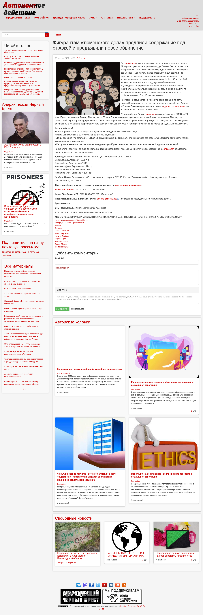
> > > (25, 389)
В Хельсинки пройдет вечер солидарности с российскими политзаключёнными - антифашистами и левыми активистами (20, 211)
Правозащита (78, 223)
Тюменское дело (62, 247)
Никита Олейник (62, 236)
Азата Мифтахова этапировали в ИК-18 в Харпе (22, 146)
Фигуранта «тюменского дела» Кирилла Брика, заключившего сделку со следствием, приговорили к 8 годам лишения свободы (23, 92)
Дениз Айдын (61, 244)
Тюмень (58, 228)
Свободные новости (73, 518)
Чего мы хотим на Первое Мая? (18, 289)
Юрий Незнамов (62, 231)
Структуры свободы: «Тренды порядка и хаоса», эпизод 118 (21, 57)
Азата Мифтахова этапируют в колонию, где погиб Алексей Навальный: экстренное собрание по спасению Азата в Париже (23, 336)
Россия (58, 225)
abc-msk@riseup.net (107, 199)
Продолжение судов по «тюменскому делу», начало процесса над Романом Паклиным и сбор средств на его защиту (23, 71)
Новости (58, 35)
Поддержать (147, 17)
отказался (169, 149)
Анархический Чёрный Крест (75, 220)
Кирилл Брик (60, 239)
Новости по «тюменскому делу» (18, 77)
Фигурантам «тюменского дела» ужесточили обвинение (23, 51)
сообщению (130, 63)
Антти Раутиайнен (65, 373)
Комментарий (62, 268)
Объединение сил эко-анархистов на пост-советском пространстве (175, 554)
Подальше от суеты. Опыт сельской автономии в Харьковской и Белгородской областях (77, 556)
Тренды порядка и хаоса (69, 17)
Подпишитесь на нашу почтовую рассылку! (23, 244)
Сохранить (61, 309)
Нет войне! (41, 17)
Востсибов (135, 389)
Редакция (81, 58)
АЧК (93, 17)
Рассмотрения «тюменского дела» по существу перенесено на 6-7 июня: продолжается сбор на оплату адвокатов (22, 83)
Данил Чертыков (62, 233)
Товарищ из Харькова (66, 562)
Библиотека (126, 17)
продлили (151, 114)
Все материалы (18, 266)
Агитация (107, 17)
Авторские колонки (72, 322)
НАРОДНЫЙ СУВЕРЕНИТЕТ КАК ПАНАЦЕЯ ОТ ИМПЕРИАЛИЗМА (125, 554)
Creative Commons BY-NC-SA (132, 606)
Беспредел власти (63, 223)
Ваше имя (59, 258)
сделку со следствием (174, 106)
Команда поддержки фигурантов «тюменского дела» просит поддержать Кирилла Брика (24, 64)
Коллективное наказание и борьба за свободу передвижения (90, 369)
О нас (101, 609)
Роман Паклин (61, 241)
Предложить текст (18, 17)
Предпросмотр (77, 309)
